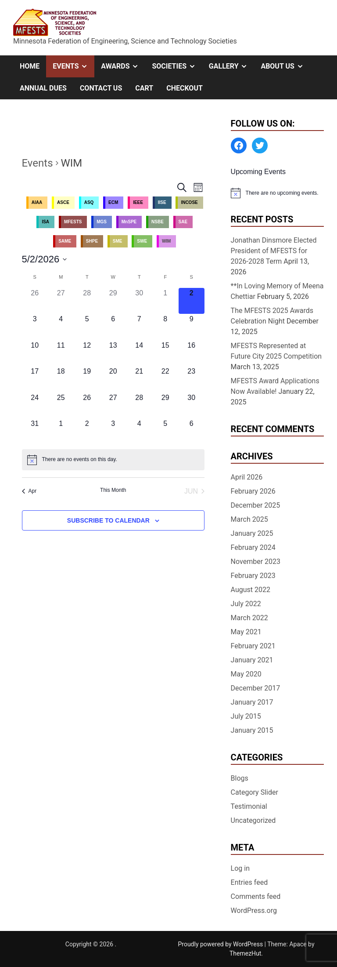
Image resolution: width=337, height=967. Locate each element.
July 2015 (246, 716)
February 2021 (253, 646)
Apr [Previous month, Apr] (29, 491)
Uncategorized (253, 820)
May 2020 (246, 674)
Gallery (232, 66)
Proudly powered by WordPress (221, 944)
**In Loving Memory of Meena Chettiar (277, 291)
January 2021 (252, 660)
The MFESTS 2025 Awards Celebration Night (272, 315)
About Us (285, 66)
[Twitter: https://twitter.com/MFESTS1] (260, 145)
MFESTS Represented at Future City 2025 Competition (276, 351)
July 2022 (246, 604)
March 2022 (249, 618)
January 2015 (252, 730)
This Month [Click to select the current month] (113, 490)
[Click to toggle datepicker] (44, 259)
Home (29, 66)
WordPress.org (254, 910)
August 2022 (250, 589)
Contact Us (101, 88)
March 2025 (249, 519)
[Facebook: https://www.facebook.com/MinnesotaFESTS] (239, 145)
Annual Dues (43, 88)
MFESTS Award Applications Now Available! (275, 386)
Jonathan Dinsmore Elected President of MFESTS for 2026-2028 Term (274, 250)
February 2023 (253, 575)
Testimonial (249, 806)
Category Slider (254, 792)
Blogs (239, 778)
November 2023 (255, 561)
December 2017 (255, 688)
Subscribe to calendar (108, 520)
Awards (123, 66)
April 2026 (247, 477)
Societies (177, 66)
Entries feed (249, 882)
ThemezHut (245, 953)
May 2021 (246, 632)
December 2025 (255, 505)
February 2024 (253, 547)
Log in (240, 868)
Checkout (184, 88)
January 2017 (252, 702)
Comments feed (256, 896)
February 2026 (253, 491)
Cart (144, 88)
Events (73, 66)
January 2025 (252, 533)
